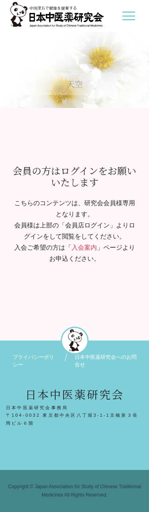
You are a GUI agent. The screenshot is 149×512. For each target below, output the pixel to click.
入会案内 (84, 247)
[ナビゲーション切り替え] (128, 18)
